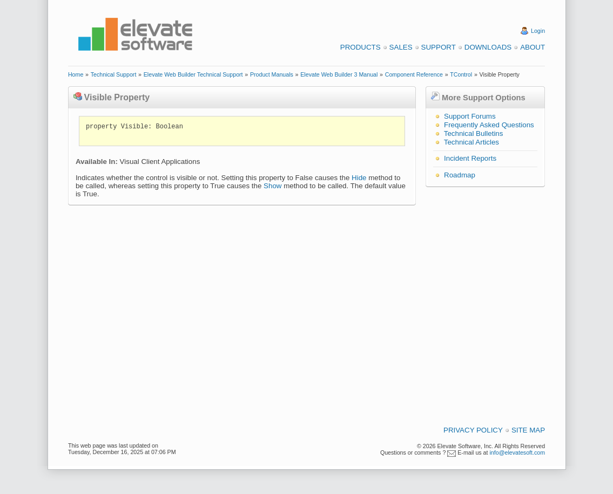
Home (75, 74)
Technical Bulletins (473, 133)
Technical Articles (471, 142)
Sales (401, 47)
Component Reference (414, 74)
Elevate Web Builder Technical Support (193, 74)
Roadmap (459, 175)
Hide (359, 178)
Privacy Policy (473, 430)
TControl (461, 74)
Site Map (528, 430)
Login (538, 31)
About (532, 47)
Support (438, 47)
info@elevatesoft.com (517, 452)
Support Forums (470, 116)
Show (272, 186)
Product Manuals (271, 74)
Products (360, 47)
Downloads (487, 47)
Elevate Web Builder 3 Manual (339, 74)
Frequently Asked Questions (489, 125)
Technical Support (114, 74)
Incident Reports (470, 158)
